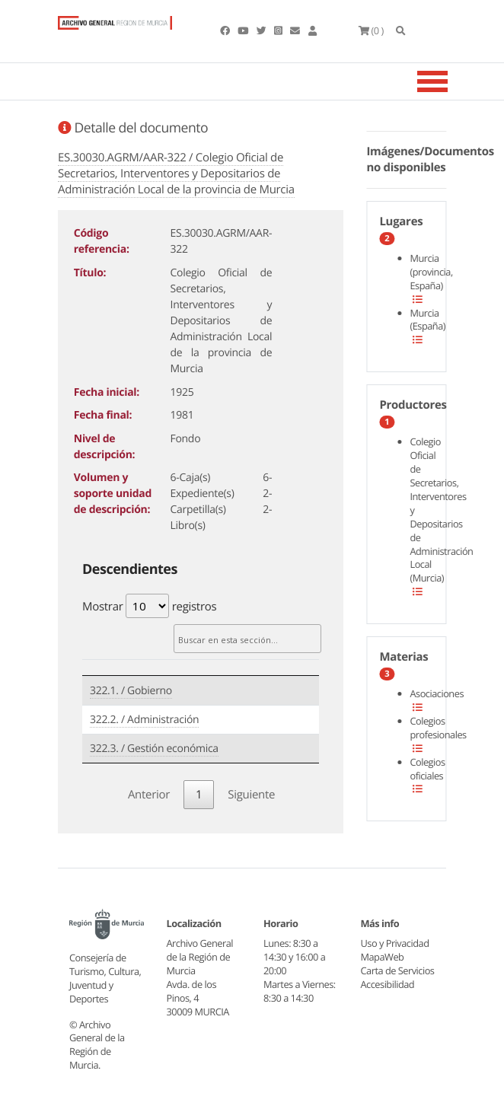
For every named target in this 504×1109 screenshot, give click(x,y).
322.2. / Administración (144, 719)
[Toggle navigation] (451, 81)
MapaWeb (382, 957)
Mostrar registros (149, 606)
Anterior (149, 794)
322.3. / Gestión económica (154, 748)
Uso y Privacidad (395, 943)
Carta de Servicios (398, 970)
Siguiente (251, 794)
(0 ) (371, 30)
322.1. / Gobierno (131, 691)
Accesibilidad (388, 984)
